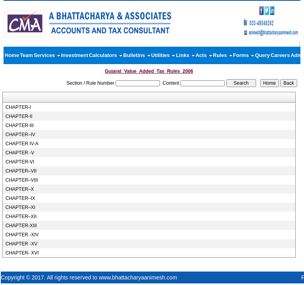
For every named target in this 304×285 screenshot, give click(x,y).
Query (262, 55)
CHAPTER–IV (20, 134)
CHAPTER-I (18, 107)
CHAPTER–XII (21, 216)
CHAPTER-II (19, 116)
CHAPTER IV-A (22, 143)
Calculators (105, 55)
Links (185, 55)
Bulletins (136, 55)
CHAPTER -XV (22, 244)
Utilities (163, 55)
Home (12, 55)
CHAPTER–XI (20, 207)
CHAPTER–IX (20, 198)
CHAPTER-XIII (21, 225)
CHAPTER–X (20, 189)
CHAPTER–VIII (22, 180)
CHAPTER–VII (21, 171)
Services (47, 55)
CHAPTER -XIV (22, 235)
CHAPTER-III (20, 125)
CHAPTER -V (20, 153)
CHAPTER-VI (20, 162)
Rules (222, 55)
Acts (204, 55)
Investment (74, 55)
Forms (243, 55)
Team (26, 55)
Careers (280, 55)
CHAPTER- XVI (22, 253)
